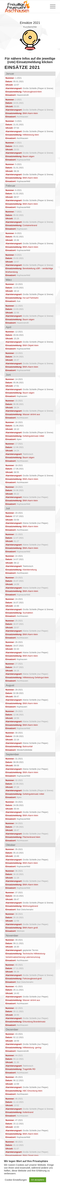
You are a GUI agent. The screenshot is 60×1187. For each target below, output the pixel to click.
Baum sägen (28, 156)
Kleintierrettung (30, 569)
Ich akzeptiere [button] (37, 1180)
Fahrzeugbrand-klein (32, 91)
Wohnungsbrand (30, 906)
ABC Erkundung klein (32, 1091)
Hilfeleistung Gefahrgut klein (36, 677)
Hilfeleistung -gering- (32, 1047)
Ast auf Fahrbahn (31, 298)
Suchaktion (28, 613)
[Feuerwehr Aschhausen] (24, 6)
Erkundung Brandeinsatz (34, 1021)
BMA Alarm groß (30, 927)
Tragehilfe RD (29, 1069)
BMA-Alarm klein (30, 247)
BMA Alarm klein (30, 113)
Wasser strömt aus (31, 414)
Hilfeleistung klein (31, 135)
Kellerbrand (28, 1112)
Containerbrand (30, 225)
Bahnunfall (27, 746)
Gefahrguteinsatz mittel (33, 436)
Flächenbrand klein (31, 837)
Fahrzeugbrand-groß (32, 978)
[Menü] (51, 6)
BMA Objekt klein (31, 345)
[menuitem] (51, 6)
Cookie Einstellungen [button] (16, 1180)
